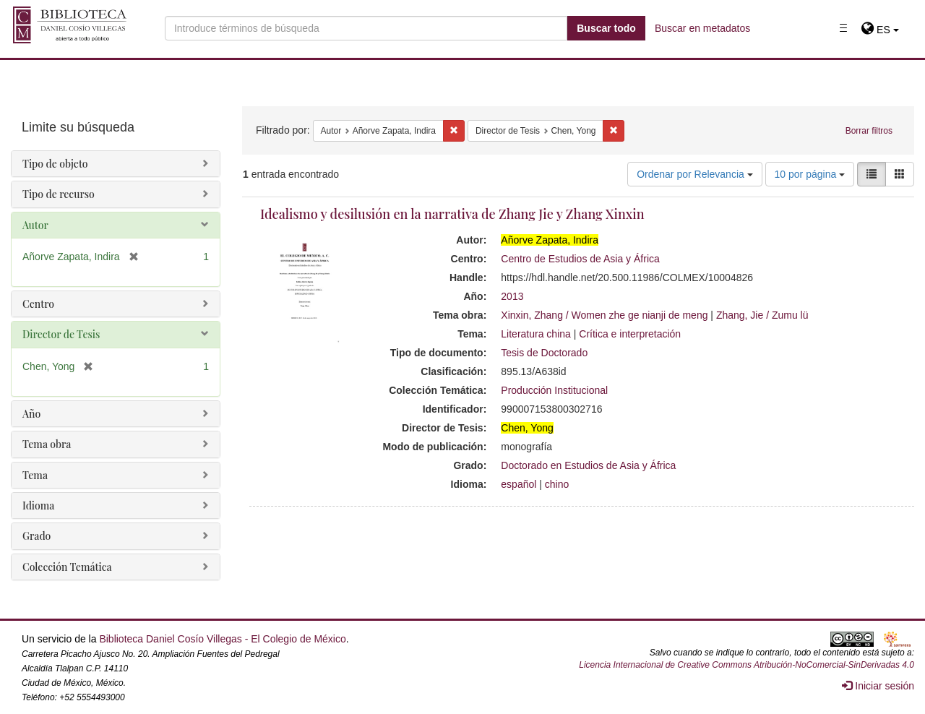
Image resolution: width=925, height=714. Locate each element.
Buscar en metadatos (702, 28)
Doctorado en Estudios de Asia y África (588, 465)
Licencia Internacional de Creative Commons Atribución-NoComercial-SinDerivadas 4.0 (746, 665)
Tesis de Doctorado (544, 352)
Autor (35, 225)
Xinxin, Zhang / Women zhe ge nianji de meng (604, 315)
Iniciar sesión (878, 686)
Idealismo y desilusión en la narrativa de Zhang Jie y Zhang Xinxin (452, 214)
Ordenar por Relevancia (695, 174)
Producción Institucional (554, 390)
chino (557, 484)
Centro (38, 304)
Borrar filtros (869, 131)
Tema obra (46, 444)
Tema (35, 475)
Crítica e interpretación (630, 334)
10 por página (810, 174)
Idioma (38, 505)
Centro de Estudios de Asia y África (580, 258)
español (518, 484)
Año (31, 414)
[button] (879, 30)
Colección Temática (67, 567)
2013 (512, 296)
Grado (36, 536)
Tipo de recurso (58, 194)
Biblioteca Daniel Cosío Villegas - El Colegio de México (222, 639)
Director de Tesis (61, 334)
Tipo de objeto (55, 164)
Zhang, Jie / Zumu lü (762, 315)
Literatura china (536, 334)
